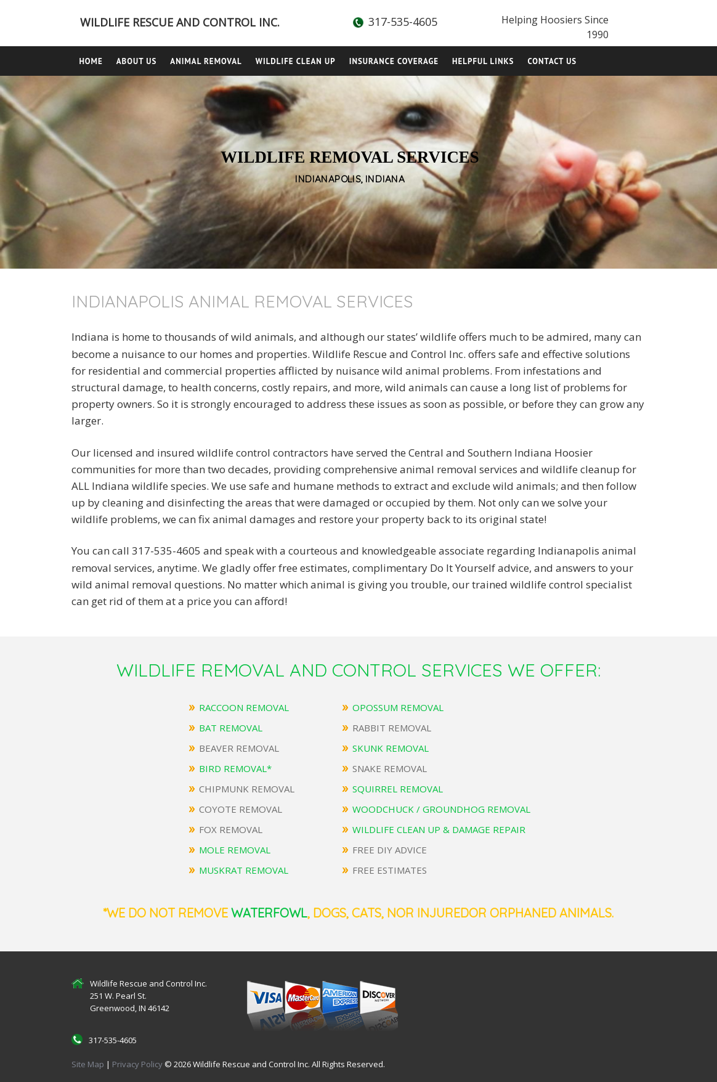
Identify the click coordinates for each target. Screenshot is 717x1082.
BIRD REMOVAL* (235, 768)
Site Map (87, 1064)
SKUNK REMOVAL (390, 748)
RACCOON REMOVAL (244, 707)
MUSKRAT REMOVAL (243, 870)
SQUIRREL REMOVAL (397, 789)
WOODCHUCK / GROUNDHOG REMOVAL (441, 809)
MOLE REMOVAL (234, 850)
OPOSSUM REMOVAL (398, 707)
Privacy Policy (138, 1064)
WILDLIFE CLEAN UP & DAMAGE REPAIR (438, 829)
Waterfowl (269, 913)
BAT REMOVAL (230, 728)
